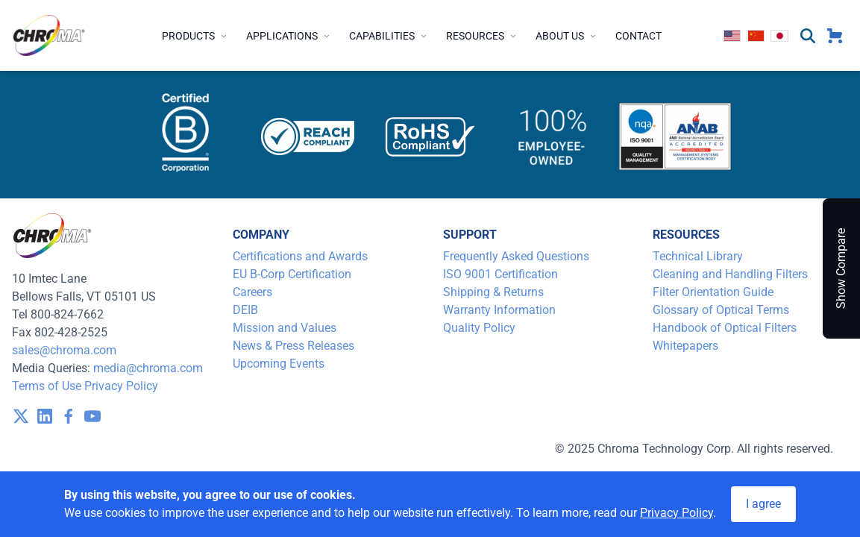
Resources (482, 36)
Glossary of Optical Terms (721, 310)
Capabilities (388, 36)
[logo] (49, 35)
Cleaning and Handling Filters (730, 274)
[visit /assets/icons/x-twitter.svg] (21, 416)
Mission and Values (284, 328)
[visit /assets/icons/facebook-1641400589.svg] (69, 416)
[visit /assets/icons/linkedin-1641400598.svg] (45, 416)
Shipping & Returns (493, 292)
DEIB (245, 310)
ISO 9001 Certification (500, 274)
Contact (638, 36)
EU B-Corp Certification (292, 274)
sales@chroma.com (64, 350)
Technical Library (698, 256)
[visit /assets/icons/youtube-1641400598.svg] (92, 416)
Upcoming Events (278, 364)
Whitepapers (685, 346)
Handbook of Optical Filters (725, 328)
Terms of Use (46, 386)
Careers (252, 292)
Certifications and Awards (300, 256)
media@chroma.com (148, 368)
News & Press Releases (293, 346)
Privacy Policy (121, 386)
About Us (566, 36)
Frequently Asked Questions (516, 256)
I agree (763, 504)
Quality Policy (479, 328)
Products (195, 36)
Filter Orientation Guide (713, 292)
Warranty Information (499, 310)
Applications (288, 36)
